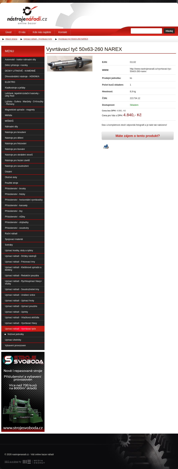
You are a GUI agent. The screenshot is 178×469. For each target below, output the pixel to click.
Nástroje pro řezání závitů (17, 160)
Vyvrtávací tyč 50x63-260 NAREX (73, 39)
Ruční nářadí (11, 233)
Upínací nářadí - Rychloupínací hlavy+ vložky (23, 282)
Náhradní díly (11, 126)
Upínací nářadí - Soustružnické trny (22, 289)
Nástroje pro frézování (15, 143)
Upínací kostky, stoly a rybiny (19, 250)
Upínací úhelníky (13, 340)
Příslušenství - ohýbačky (17, 222)
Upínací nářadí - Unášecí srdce (20, 295)
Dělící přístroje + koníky (16, 65)
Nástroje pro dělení (14, 138)
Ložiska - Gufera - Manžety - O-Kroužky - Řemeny (24, 102)
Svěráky (9, 245)
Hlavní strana (11, 39)
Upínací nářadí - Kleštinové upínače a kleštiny (23, 268)
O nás (22, 32)
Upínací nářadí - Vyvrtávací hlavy (21, 323)
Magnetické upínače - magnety (20, 109)
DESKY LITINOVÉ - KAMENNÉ (20, 71)
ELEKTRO (10, 82)
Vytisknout (105, 146)
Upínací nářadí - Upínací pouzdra (21, 306)
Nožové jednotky (16, 334)
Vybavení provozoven (15, 345)
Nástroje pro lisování (15, 149)
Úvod (8, 32)
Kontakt (62, 32)
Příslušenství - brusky (15, 188)
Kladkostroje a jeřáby (15, 87)
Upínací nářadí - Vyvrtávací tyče (20, 329)
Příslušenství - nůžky (15, 216)
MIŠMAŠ (9, 121)
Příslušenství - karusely (16, 205)
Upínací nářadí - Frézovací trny (20, 261)
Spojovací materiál (14, 239)
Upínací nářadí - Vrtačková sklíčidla (22, 317)
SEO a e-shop (11, 461)
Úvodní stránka (27, 15)
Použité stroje (11, 183)
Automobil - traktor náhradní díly (20, 59)
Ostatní (8, 171)
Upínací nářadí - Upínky (16, 312)
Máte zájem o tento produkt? (138, 136)
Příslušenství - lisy (14, 211)
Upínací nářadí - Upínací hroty (19, 300)
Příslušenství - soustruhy (17, 228)
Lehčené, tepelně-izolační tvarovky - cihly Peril (22, 94)
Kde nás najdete (42, 32)
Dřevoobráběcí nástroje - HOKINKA (22, 76)
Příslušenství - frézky (15, 194)
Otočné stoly (11, 177)
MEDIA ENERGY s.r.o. (34, 462)
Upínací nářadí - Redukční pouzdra (22, 275)
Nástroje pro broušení (15, 132)
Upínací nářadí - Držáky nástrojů (20, 256)
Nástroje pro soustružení (17, 166)
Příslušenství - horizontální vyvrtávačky (24, 200)
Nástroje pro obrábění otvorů (19, 154)
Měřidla (8, 115)
